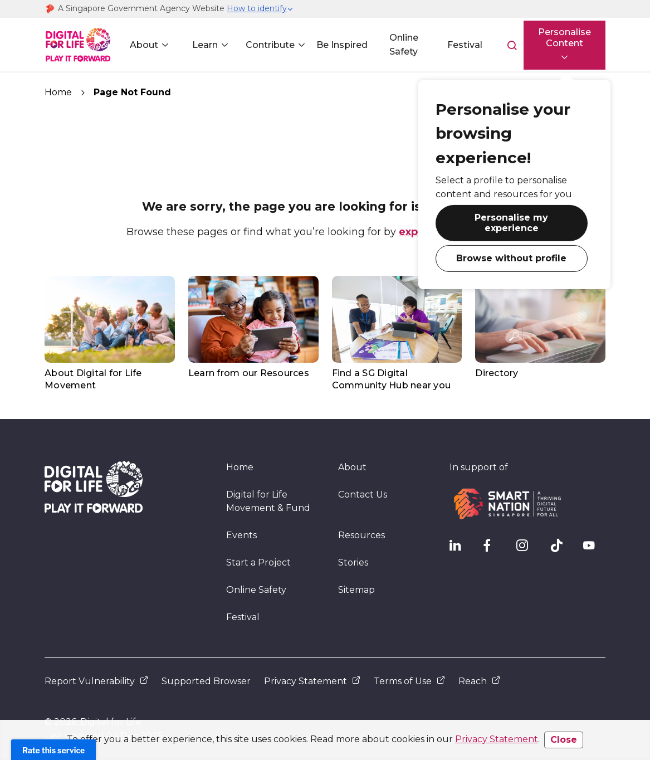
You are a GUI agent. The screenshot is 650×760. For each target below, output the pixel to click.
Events (241, 535)
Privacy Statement (496, 739)
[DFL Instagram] (527, 548)
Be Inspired (338, 45)
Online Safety (398, 44)
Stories (353, 562)
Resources (361, 535)
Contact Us (362, 494)
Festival (458, 45)
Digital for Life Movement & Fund (268, 501)
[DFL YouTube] (594, 548)
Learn (203, 45)
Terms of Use (409, 681)
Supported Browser (206, 681)
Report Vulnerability (96, 681)
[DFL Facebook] (494, 548)
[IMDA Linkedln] (460, 548)
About (143, 45)
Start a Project (258, 562)
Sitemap (356, 589)
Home (58, 92)
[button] (260, 9)
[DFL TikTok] (561, 548)
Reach (479, 681)
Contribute (267, 45)
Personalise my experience (500, 221)
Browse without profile (500, 252)
